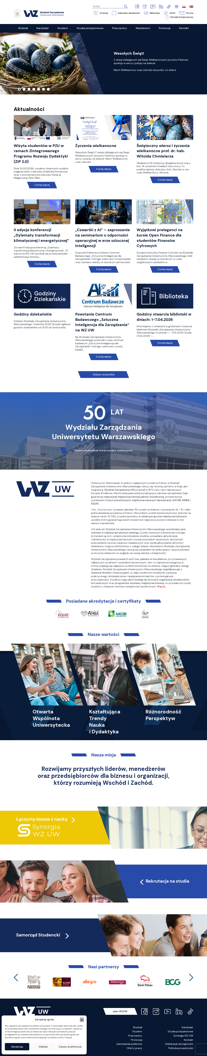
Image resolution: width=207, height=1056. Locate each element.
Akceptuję (17, 1046)
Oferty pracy (134, 1048)
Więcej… (161, 586)
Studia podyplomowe (180, 1031)
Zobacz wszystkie (103, 374)
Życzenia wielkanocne (95, 145)
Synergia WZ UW (183, 1035)
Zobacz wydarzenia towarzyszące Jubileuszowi (104, 450)
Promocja (136, 1040)
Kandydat (187, 1027)
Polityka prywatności (180, 1048)
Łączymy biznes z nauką (41, 819)
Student (137, 1031)
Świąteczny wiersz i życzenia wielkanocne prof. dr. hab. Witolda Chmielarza (163, 151)
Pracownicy (135, 1035)
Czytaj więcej (42, 185)
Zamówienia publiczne (129, 1044)
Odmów (43, 1046)
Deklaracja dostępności (179, 1044)
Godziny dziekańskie (33, 314)
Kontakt (188, 1040)
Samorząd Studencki (43, 935)
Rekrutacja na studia (164, 881)
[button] (81, 1019)
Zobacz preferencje (70, 1046)
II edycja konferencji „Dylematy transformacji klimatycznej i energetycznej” (41, 235)
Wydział (137, 1027)
